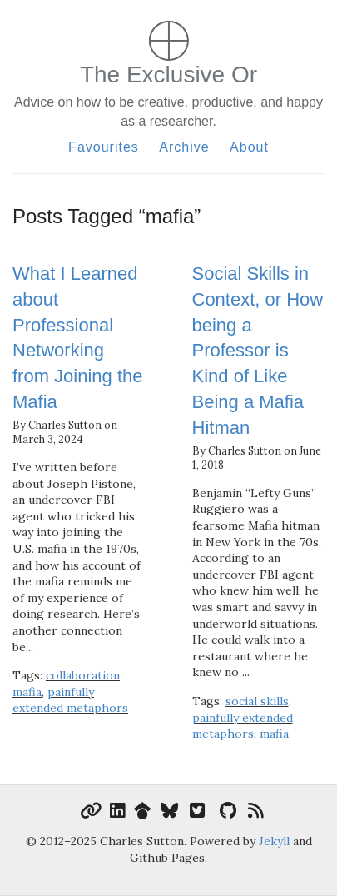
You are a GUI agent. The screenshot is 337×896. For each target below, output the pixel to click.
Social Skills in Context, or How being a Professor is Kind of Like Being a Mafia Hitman (258, 350)
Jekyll (274, 841)
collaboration (83, 675)
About (249, 147)
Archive (184, 147)
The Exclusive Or (168, 96)
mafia (27, 691)
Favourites (103, 147)
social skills (257, 701)
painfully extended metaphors (70, 700)
